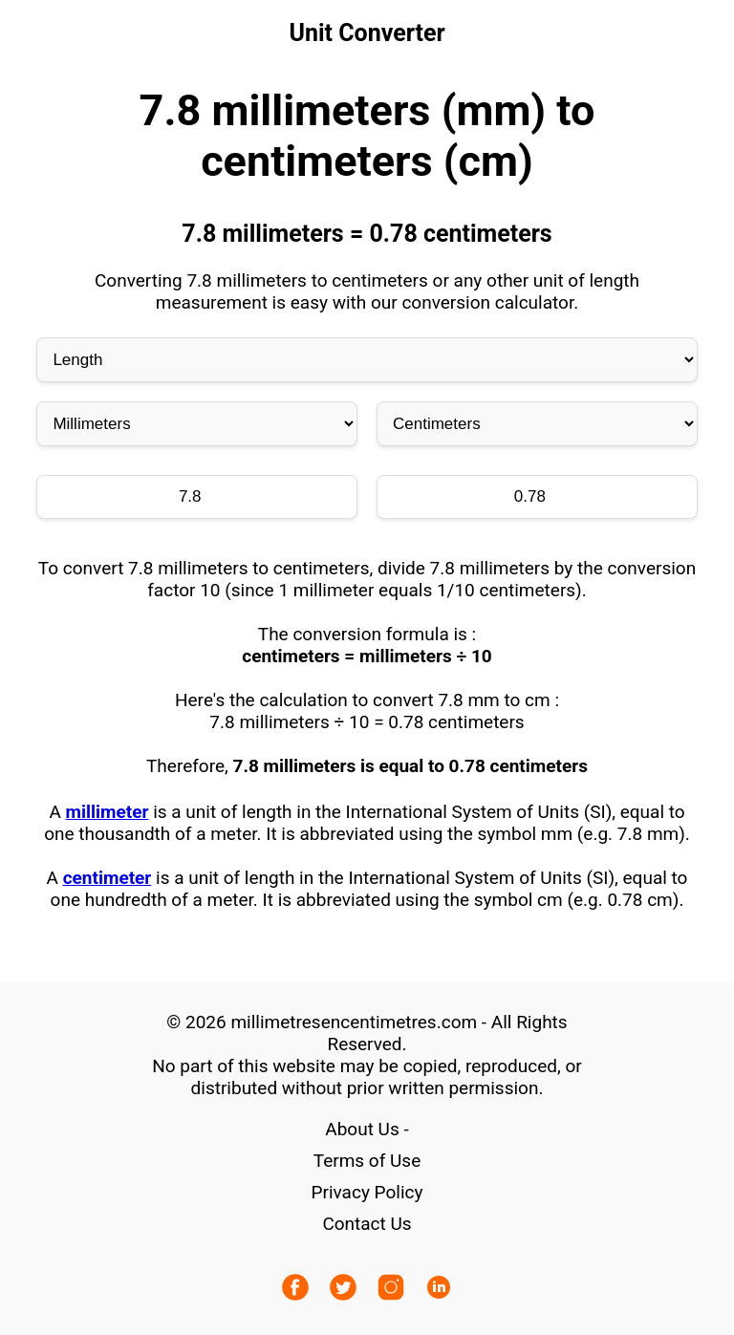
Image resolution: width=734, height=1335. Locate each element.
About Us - (366, 1129)
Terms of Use (367, 1161)
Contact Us (366, 1224)
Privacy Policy (367, 1192)
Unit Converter (366, 33)
